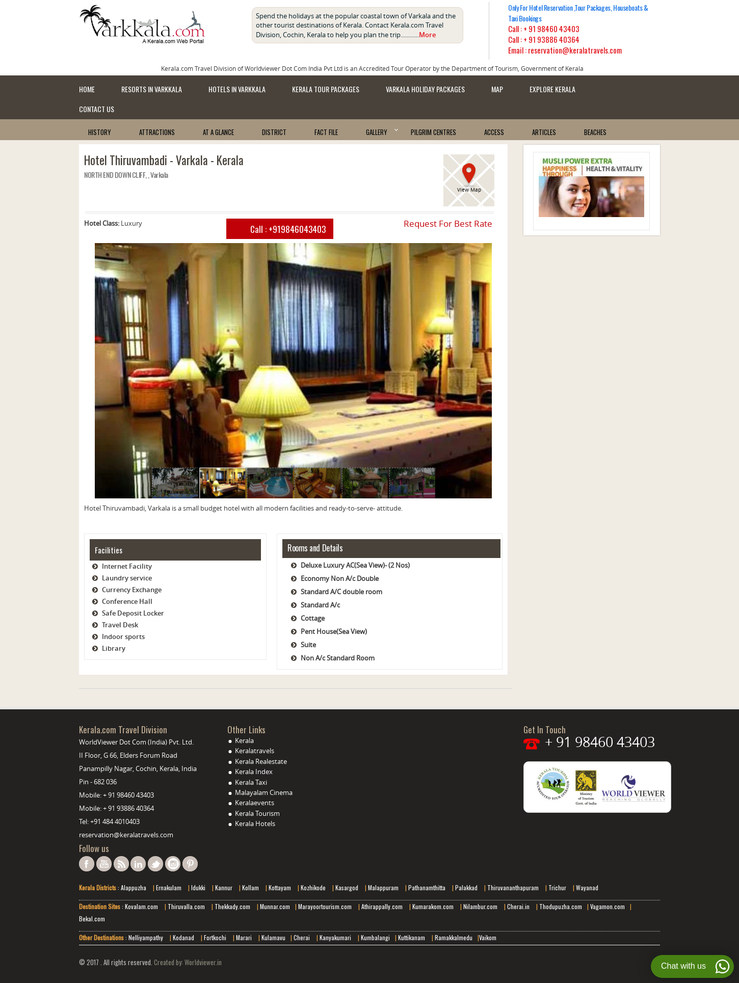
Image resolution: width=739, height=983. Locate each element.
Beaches (595, 132)
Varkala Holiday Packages (425, 89)
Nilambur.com (481, 906)
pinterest (190, 863)
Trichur (557, 887)
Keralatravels (254, 750)
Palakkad (466, 887)
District (274, 132)
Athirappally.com (382, 906)
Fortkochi (216, 937)
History (99, 132)
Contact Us (96, 108)
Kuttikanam (411, 937)
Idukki (199, 887)
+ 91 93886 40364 (551, 39)
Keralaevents (254, 802)
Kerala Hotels (255, 823)
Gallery (376, 132)
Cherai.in (518, 906)
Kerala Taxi (251, 782)
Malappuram (382, 887)
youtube (104, 863)
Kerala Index (254, 771)
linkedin (138, 863)
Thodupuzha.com (560, 906)
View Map (469, 190)
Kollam (251, 887)
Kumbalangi (374, 937)
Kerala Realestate (261, 761)
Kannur (223, 887)
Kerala (244, 740)
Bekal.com (92, 918)
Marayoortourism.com (325, 906)
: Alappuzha (131, 887)
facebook (86, 863)
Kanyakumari (335, 937)
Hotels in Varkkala (237, 89)
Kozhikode (313, 887)
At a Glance (218, 132)
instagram (172, 863)
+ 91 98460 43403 (551, 28)
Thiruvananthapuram (513, 887)
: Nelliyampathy (143, 937)
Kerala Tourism (257, 813)
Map (497, 89)
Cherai (302, 937)
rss (121, 863)
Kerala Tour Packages (325, 89)
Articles (544, 132)
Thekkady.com (231, 906)
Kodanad (184, 937)
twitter (155, 863)
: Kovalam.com (139, 906)
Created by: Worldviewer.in (187, 962)
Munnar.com (275, 906)
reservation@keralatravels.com (126, 834)
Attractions (157, 132)
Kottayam (281, 887)
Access (494, 132)
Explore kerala (552, 89)
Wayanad (586, 887)
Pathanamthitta (427, 887)
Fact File (326, 132)
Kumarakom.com (432, 906)
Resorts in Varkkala (151, 89)
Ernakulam (169, 887)
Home (87, 89)
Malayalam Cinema (264, 792)
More (427, 34)
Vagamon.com (607, 906)
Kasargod (347, 887)
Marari (243, 937)
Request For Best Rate (448, 223)
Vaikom (487, 937)
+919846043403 (297, 229)
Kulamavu (273, 937)
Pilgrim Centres (433, 132)
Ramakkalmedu (453, 937)
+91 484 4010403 (115, 821)
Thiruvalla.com (187, 906)
